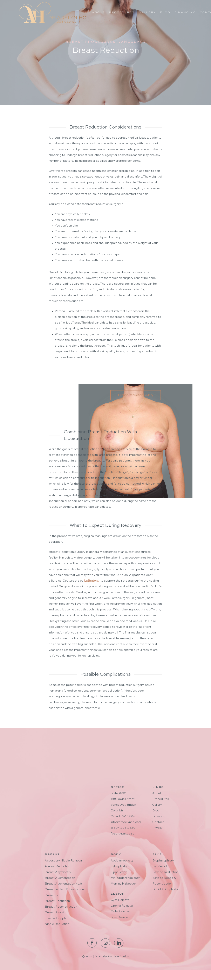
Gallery (157, 804)
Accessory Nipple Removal (63, 860)
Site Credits (121, 956)
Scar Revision (120, 917)
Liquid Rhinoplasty (165, 889)
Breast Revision (56, 912)
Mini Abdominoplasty (125, 878)
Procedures (160, 799)
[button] (135, 395)
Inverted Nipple (56, 918)
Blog (155, 810)
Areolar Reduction (57, 866)
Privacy (157, 827)
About (156, 793)
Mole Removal (120, 911)
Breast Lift (52, 895)
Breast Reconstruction (61, 906)
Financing (158, 816)
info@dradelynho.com (126, 822)
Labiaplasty (119, 866)
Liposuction (119, 872)
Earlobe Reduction (165, 872)
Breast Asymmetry (58, 872)
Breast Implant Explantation (64, 889)
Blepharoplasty (163, 860)
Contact (158, 822)
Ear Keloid (159, 866)
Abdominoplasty (122, 860)
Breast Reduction (57, 901)
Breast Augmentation (60, 878)
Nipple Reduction (57, 924)
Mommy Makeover (123, 883)
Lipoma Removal (122, 905)
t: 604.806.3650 (123, 827)
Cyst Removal (120, 900)
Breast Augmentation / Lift (63, 883)
